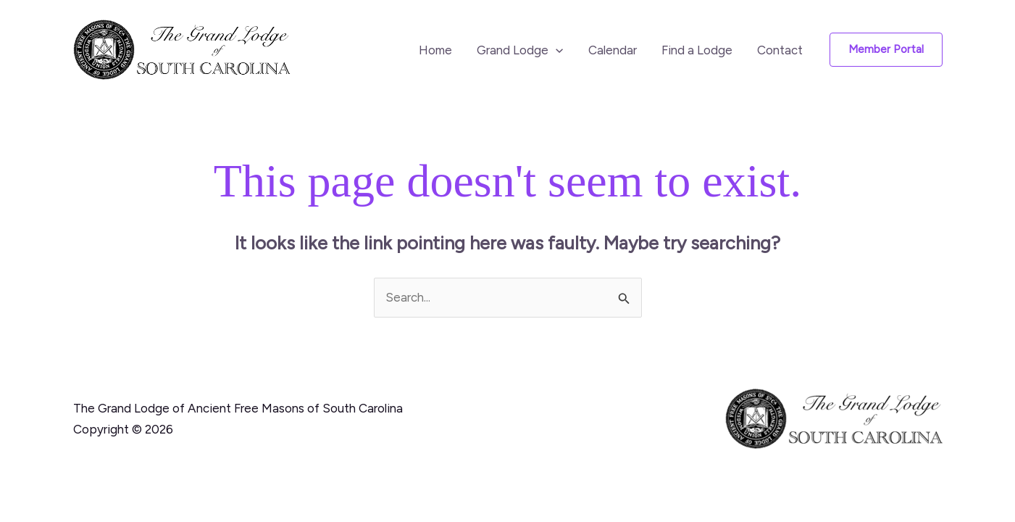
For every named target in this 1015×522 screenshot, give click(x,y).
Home (435, 50)
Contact (780, 50)
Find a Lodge (696, 50)
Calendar (612, 50)
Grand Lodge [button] (520, 50)
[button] (555, 50)
